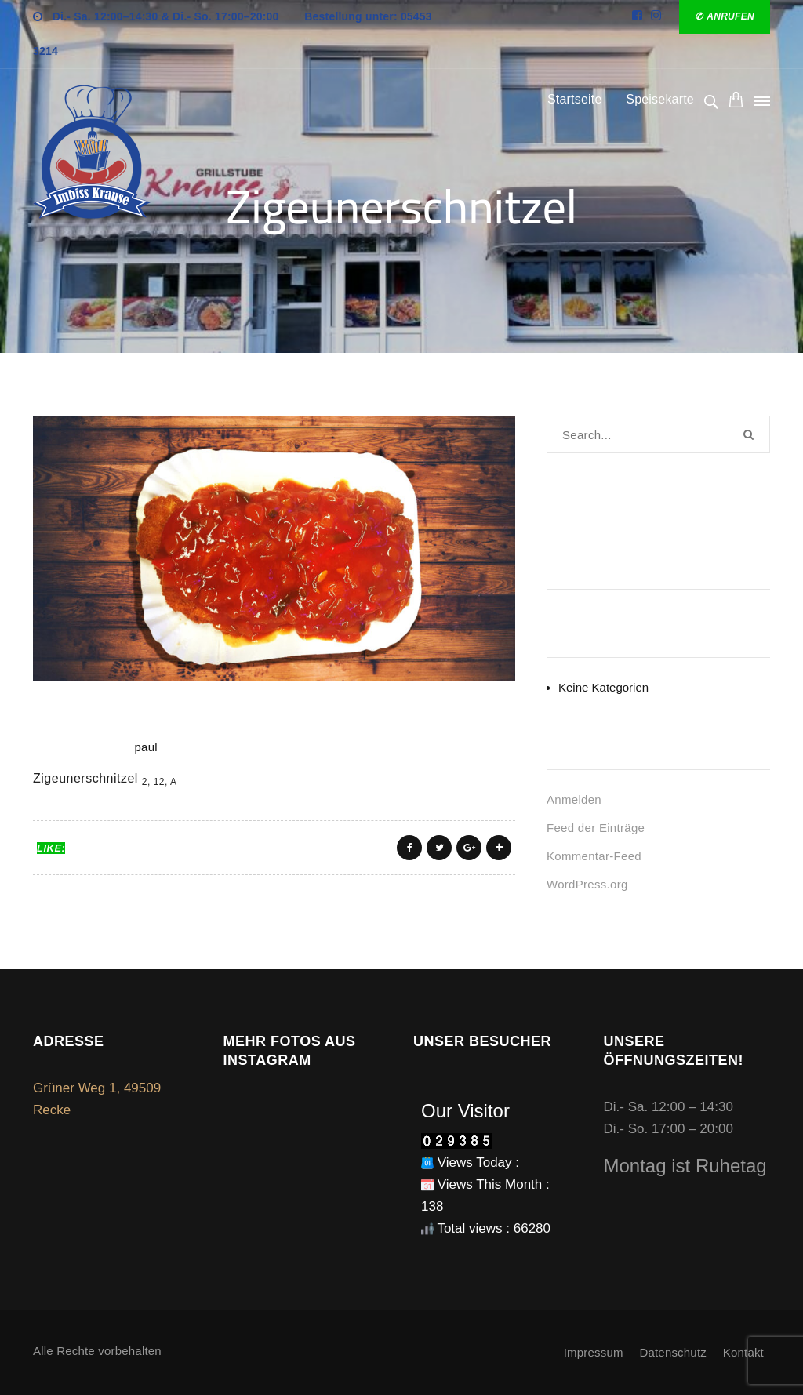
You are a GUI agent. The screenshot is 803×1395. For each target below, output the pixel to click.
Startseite (574, 99)
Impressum (593, 1352)
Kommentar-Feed (594, 856)
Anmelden (574, 799)
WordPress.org (587, 884)
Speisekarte (660, 99)
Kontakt (743, 1352)
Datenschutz (673, 1352)
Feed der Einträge (596, 827)
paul (146, 747)
